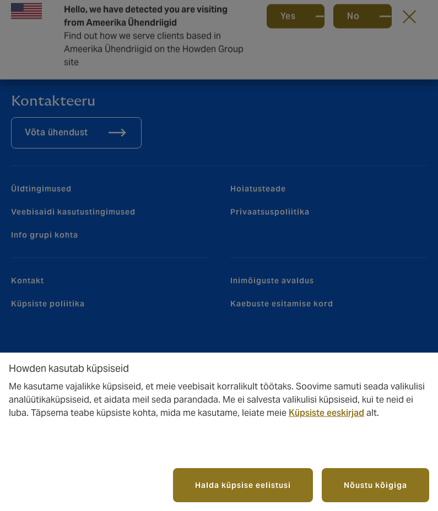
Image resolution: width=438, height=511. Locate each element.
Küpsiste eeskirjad (326, 413)
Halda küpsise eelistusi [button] (243, 485)
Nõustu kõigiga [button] (375, 485)
